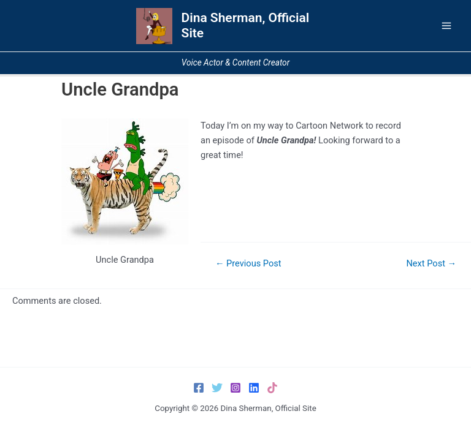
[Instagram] (235, 387)
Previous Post (248, 263)
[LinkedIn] (253, 387)
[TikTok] (272, 387)
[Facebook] (198, 387)
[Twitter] (217, 387)
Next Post (431, 263)
